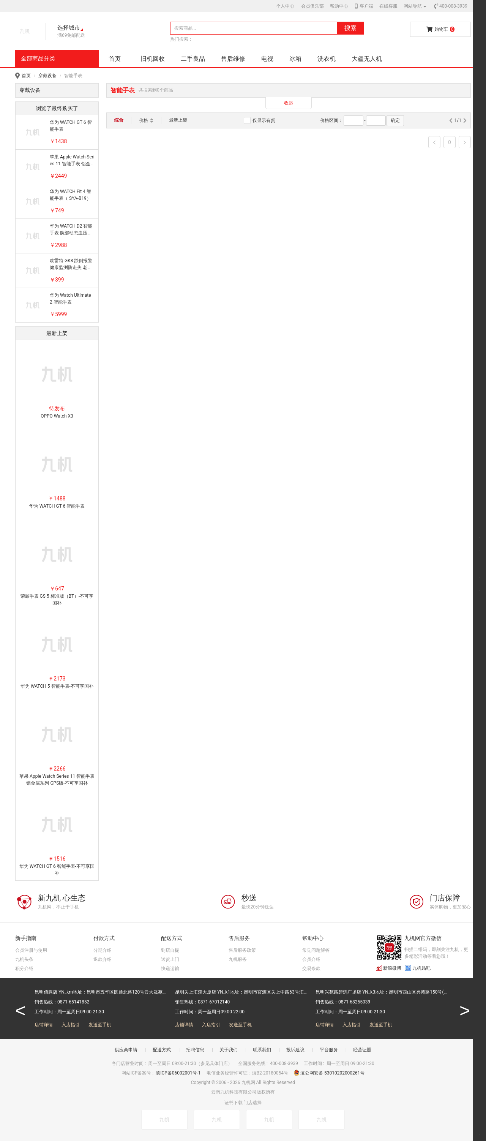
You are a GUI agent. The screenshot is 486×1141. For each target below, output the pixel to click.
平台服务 (329, 1049)
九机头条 (24, 959)
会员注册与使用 (31, 950)
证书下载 (233, 1102)
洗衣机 (326, 58)
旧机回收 (152, 58)
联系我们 (262, 1049)
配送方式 (162, 1049)
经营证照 (362, 1049)
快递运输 (170, 968)
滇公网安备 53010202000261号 (329, 1073)
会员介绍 (311, 959)
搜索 (350, 28)
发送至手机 (99, 1024)
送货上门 (170, 959)
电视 (267, 58)
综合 (118, 120)
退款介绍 (102, 959)
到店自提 (170, 950)
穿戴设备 (47, 75)
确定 (395, 120)
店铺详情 (44, 1024)
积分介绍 (24, 968)
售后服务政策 (242, 950)
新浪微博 (388, 968)
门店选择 (252, 1102)
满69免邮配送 (71, 35)
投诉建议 (295, 1049)
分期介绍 (102, 950)
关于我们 (228, 1049)
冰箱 (295, 58)
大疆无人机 (367, 58)
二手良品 (193, 58)
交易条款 (311, 968)
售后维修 (233, 58)
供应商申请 (126, 1049)
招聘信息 (195, 1049)
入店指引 (71, 1024)
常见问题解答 (316, 950)
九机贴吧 (418, 968)
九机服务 (238, 959)
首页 (115, 58)
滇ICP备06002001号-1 (179, 1073)
